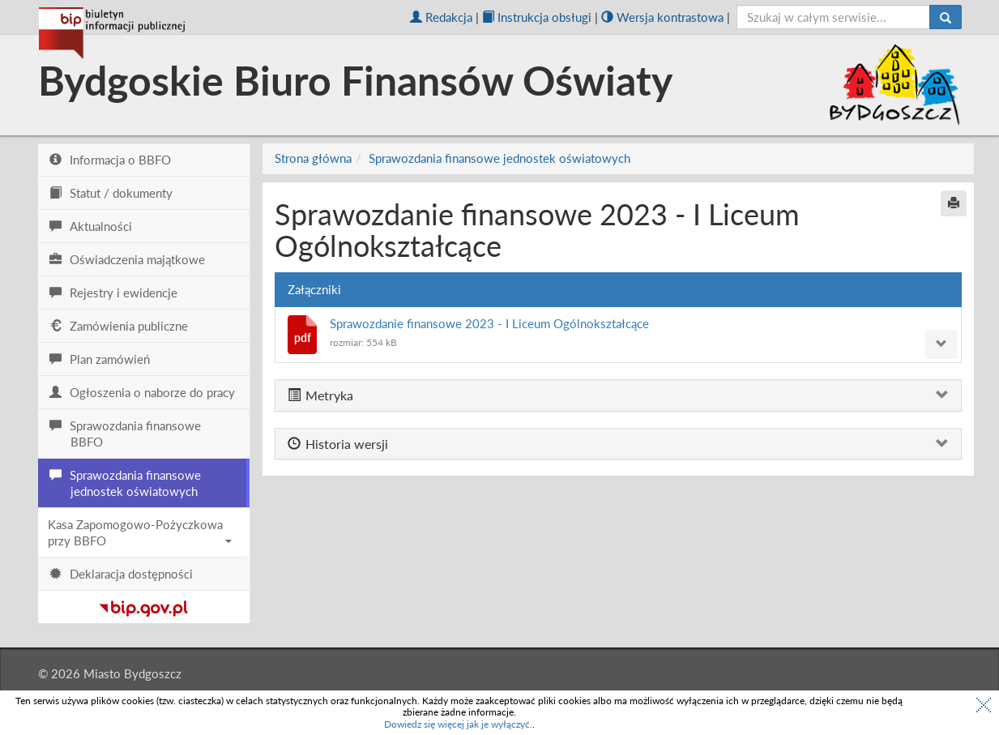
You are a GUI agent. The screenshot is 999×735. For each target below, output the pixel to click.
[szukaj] (833, 17)
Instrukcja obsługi (536, 17)
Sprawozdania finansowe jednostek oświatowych (499, 158)
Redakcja (441, 17)
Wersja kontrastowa (662, 17)
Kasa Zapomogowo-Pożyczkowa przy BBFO (140, 532)
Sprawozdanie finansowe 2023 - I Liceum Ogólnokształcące (489, 323)
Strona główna (313, 158)
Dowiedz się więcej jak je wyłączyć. (458, 724)
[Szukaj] (945, 17)
